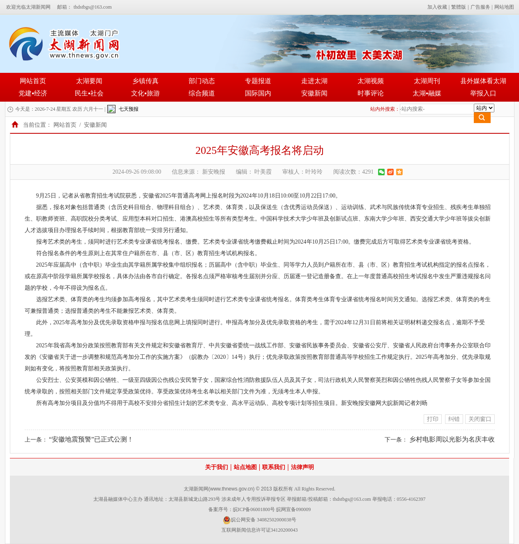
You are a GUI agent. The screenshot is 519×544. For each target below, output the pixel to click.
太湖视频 (371, 80)
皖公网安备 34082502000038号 (259, 520)
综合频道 (202, 93)
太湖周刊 (427, 80)
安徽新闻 (314, 93)
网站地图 (504, 7)
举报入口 (483, 93)
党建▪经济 (32, 93)
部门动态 (202, 80)
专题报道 (258, 80)
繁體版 (458, 7)
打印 (432, 419)
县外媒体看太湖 (483, 80)
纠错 (454, 419)
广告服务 (480, 7)
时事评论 (371, 93)
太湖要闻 (89, 80)
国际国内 (258, 93)
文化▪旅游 (145, 93)
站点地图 (245, 467)
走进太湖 (314, 80)
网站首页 (33, 80)
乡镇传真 (145, 80)
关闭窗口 (479, 419)
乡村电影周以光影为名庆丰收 (452, 439)
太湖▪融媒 (427, 93)
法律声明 (302, 467)
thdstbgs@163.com (93, 7)
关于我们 (216, 467)
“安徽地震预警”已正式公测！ (91, 439)
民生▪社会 (89, 93)
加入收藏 (437, 7)
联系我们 (273, 467)
